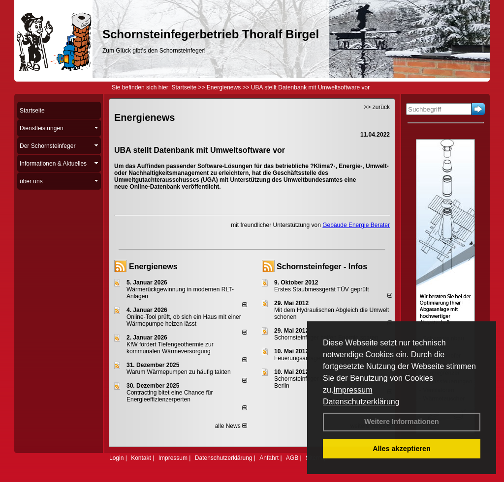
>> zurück (377, 107)
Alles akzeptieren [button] (402, 449)
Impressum (352, 390)
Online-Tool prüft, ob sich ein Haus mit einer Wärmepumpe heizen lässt (183, 320)
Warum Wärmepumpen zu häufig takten (178, 372)
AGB (292, 457)
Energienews (153, 266)
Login (116, 457)
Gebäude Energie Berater (356, 225)
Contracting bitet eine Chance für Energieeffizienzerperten (169, 396)
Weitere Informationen (401, 421)
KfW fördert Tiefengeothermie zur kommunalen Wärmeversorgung (170, 348)
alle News (231, 426)
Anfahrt (269, 457)
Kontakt (141, 457)
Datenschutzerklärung (361, 401)
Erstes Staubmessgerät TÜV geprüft (321, 289)
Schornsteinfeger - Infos (322, 266)
